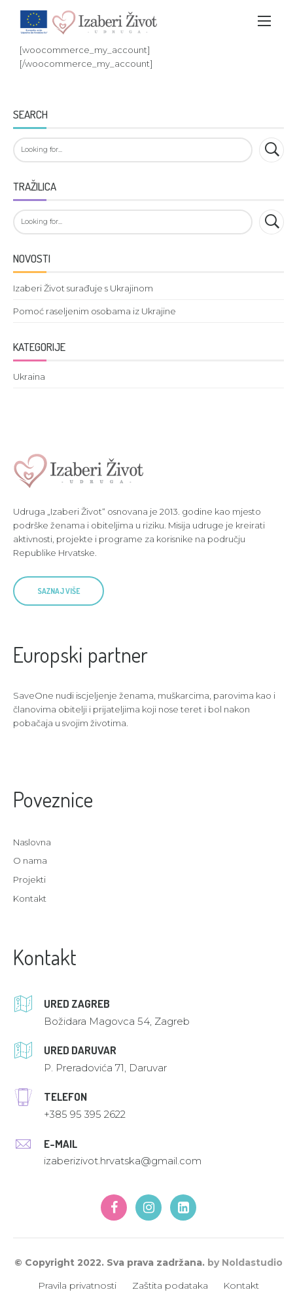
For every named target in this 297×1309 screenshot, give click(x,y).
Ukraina (29, 376)
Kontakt (29, 898)
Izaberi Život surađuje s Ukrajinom (83, 288)
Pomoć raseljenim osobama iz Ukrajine (94, 311)
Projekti (29, 879)
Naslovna (32, 842)
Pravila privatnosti (77, 1285)
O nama (30, 860)
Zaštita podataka (170, 1285)
